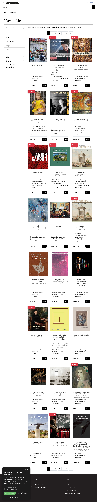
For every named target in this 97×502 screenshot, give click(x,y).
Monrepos (81, 173)
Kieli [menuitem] (15, 52)
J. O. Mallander (59, 65)
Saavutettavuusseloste (72, 493)
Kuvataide (12, 12)
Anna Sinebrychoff (38, 335)
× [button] (27, 469)
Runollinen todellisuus (81, 392)
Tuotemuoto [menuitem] (15, 37)
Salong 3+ (59, 226)
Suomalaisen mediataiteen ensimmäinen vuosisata (82, 282)
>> (71, 33)
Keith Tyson (38, 442)
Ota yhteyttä (38, 484)
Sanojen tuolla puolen (81, 335)
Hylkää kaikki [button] (22, 493)
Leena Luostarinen (81, 119)
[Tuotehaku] (48, 7)
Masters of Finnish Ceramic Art (38, 280)
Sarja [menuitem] (15, 49)
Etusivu (4, 12)
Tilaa (44, 86)
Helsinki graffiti (38, 65)
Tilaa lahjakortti (40, 487)
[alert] (16, 483)
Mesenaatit (60, 442)
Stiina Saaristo (38, 119)
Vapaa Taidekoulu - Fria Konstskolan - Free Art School (60, 337)
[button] (92, 2)
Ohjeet (67, 484)
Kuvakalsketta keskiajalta (81, 66)
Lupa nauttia (59, 279)
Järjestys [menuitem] (15, 60)
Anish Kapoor (38, 173)
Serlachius (60, 173)
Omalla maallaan (60, 392)
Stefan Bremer (60, 119)
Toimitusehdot (70, 487)
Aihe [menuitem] (15, 56)
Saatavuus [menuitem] (15, 33)
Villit (38, 226)
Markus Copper (38, 392)
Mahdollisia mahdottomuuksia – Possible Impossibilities (81, 444)
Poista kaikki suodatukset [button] (10, 66)
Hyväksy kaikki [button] (9, 493)
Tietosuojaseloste (71, 490)
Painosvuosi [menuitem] (15, 41)
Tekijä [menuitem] (15, 45)
